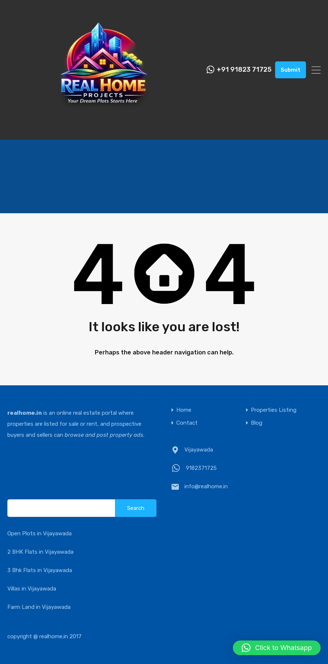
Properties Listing (273, 410)
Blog (256, 423)
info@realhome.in (206, 486)
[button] (277, 647)
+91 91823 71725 (244, 70)
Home (183, 410)
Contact (187, 423)
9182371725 (201, 468)
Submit (290, 70)
